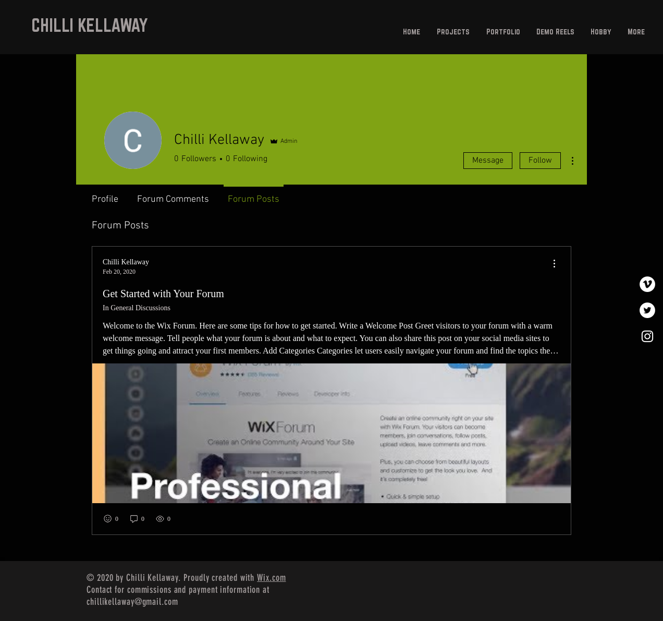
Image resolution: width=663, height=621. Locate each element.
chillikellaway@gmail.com (132, 601)
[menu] (554, 264)
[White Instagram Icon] (647, 336)
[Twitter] (647, 310)
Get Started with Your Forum (163, 293)
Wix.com (271, 577)
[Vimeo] (647, 284)
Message (488, 160)
